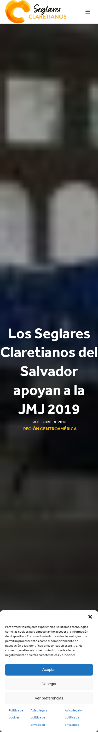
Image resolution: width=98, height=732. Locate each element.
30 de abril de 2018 (49, 422)
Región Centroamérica (50, 428)
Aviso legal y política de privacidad (39, 718)
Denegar (49, 684)
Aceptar (49, 669)
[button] (90, 616)
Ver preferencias (49, 698)
